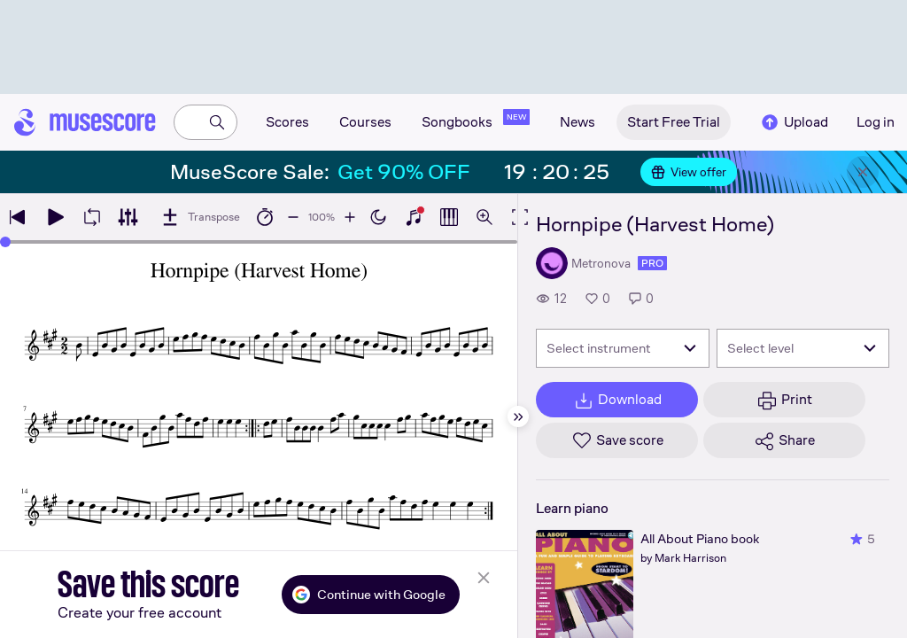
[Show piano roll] (449, 217)
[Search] (217, 122)
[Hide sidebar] (518, 416)
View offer (688, 172)
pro (652, 263)
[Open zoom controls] (484, 217)
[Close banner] (863, 172)
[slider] (5, 242)
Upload (793, 122)
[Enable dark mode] (378, 217)
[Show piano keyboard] (413, 217)
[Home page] (85, 122)
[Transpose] (200, 217)
